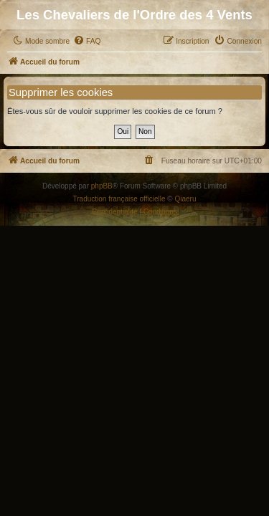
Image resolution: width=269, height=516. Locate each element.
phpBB (102, 186)
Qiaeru (185, 199)
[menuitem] (86, 41)
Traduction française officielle (119, 199)
